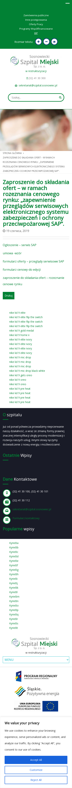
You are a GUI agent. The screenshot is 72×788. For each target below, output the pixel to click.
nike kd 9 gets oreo (20, 375)
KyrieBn (13, 601)
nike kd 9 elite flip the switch (26, 317)
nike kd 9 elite (17, 312)
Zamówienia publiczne (36, 15)
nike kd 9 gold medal (21, 330)
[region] (36, 752)
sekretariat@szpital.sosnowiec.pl (38, 85)
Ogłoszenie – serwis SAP (19, 245)
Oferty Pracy (36, 24)
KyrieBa (13, 543)
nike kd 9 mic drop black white (27, 370)
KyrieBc (13, 552)
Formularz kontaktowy (26, 518)
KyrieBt (13, 628)
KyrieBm (14, 596)
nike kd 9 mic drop (20, 357)
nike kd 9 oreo (17, 379)
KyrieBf (13, 565)
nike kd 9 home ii (19, 335)
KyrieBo (14, 605)
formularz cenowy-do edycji (22, 270)
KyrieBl (13, 592)
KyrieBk (13, 587)
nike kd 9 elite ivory (20, 339)
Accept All (36, 760)
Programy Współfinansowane (36, 28)
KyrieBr (13, 619)
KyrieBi (13, 578)
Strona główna (12, 153)
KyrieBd (13, 556)
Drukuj (9, 295)
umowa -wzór (12, 253)
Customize (36, 770)
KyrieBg (13, 570)
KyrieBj (13, 583)
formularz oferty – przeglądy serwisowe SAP (33, 261)
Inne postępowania (36, 19)
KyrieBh (13, 574)
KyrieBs (13, 623)
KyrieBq (13, 614)
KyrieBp (13, 610)
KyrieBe (13, 561)
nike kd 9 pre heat (19, 388)
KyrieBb (13, 547)
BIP (36, 33)
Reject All (36, 780)
